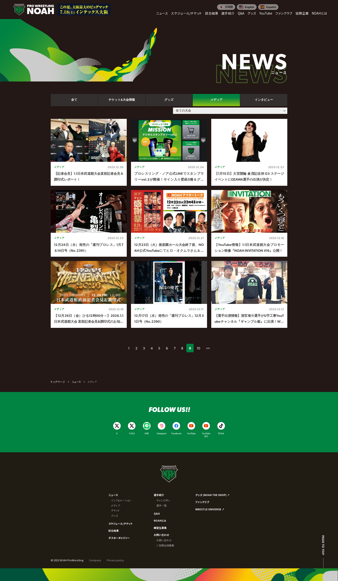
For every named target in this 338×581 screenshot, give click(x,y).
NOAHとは (160, 520)
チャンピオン (163, 500)
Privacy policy (115, 560)
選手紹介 (159, 495)
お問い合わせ (161, 535)
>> (208, 348)
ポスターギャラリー (119, 538)
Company (95, 560)
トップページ (58, 381)
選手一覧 (161, 505)
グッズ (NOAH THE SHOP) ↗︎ (212, 495)
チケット (115, 510)
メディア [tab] (216, 99)
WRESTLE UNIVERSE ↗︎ (209, 509)
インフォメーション (121, 500)
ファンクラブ (202, 502)
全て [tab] (74, 99)
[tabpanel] (169, 223)
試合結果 (113, 530)
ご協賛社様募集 (165, 545)
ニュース (76, 381)
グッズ (114, 515)
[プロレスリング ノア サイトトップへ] (33, 9)
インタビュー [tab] (264, 99)
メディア (115, 505)
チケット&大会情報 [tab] (121, 99)
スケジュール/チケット (120, 523)
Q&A (157, 513)
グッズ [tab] (168, 99)
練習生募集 (160, 528)
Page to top (323, 545)
